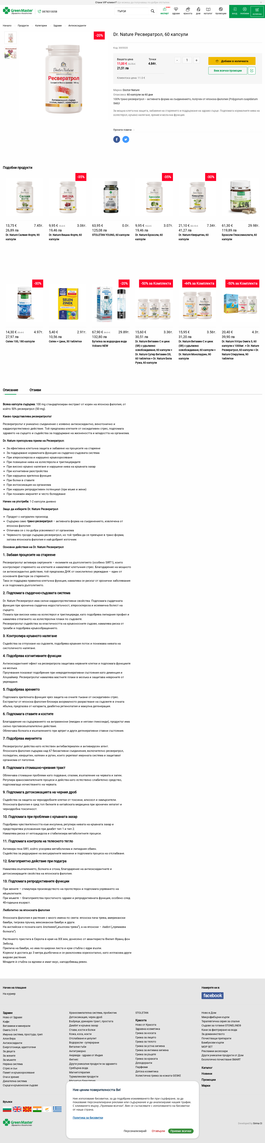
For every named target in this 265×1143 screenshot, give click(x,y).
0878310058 (49, 11)
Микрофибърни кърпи (215, 1017)
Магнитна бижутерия (82, 1080)
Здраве (8, 1013)
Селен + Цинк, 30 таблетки (65, 341)
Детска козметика (146, 1071)
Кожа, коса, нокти (80, 1034)
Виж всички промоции (228, 70)
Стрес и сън (10, 1068)
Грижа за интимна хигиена (152, 1050)
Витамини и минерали (16, 1025)
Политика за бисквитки (88, 1117)
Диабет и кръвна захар (83, 1025)
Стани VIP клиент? (106, 2)
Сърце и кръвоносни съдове (20, 1085)
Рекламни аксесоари (215, 1051)
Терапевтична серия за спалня (221, 1021)
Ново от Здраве (12, 1017)
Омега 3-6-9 (10, 1030)
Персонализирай (135, 1131)
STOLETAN (141, 1012)
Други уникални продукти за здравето (93, 1063)
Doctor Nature (131, 90)
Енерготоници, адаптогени (19, 1047)
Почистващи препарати (216, 1038)
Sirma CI (257, 1123)
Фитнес (73, 1059)
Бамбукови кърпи (213, 1042)
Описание (10, 390)
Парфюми (141, 1067)
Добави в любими (252, 71)
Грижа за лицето (145, 1037)
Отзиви (35, 390)
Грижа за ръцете (145, 1054)
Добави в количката (232, 61)
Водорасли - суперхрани (84, 1042)
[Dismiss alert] (261, 2)
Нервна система (13, 1064)
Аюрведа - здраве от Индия (86, 1055)
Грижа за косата (145, 1033)
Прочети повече (124, 129)
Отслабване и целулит (83, 1038)
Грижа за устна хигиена (150, 1045)
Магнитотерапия (79, 1072)
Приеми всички (180, 1131)
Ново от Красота (145, 1024)
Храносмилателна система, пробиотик (93, 1012)
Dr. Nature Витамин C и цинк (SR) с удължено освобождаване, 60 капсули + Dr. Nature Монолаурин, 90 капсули (197, 350)
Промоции (209, 1079)
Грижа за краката (146, 1058)
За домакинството (213, 1034)
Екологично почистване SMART (221, 1059)
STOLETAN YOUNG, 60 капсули (110, 234)
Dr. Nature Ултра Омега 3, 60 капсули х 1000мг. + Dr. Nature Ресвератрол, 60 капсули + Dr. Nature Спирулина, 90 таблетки (240, 350)
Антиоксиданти (12, 1042)
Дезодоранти (143, 1062)
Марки (206, 1085)
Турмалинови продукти (83, 1076)
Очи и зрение (11, 1076)
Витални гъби (77, 1046)
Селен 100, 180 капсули (20, 341)
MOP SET (207, 1046)
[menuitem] (257, 11)
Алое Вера (9, 1038)
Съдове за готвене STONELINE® (221, 1025)
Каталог (207, 1068)
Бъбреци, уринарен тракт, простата (91, 1021)
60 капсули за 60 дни (140, 94)
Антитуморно (77, 1051)
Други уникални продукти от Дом (222, 1055)
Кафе (6, 1021)
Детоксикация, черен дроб (85, 1017)
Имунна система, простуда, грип (23, 1034)
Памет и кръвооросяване (18, 1072)
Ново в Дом (209, 1012)
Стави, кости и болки (82, 1029)
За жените (9, 1055)
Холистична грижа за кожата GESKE (158, 1075)
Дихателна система (15, 1081)
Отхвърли (158, 1131)
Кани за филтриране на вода (219, 1029)
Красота (140, 1020)
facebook (212, 995)
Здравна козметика (147, 1028)
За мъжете (9, 1059)
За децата (9, 1051)
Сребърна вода (78, 1068)
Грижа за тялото (145, 1041)
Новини (207, 1073)
